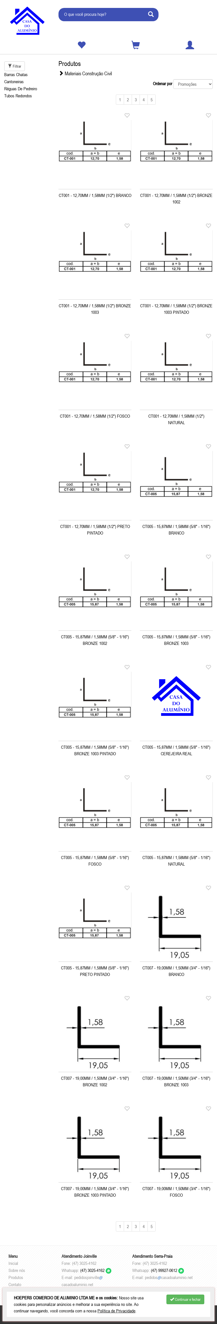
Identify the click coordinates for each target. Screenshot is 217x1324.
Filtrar (14, 66)
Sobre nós (16, 1270)
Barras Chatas (16, 74)
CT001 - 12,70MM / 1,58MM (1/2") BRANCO (95, 195)
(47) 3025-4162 (95, 1270)
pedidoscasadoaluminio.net (169, 1277)
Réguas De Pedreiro (20, 88)
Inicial (13, 1263)
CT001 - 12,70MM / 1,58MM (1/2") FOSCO (95, 416)
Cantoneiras (14, 81)
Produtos (15, 1277)
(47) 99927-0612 (167, 1270)
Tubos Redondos (18, 95)
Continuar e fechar (185, 1299)
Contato (14, 1284)
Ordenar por (162, 83)
